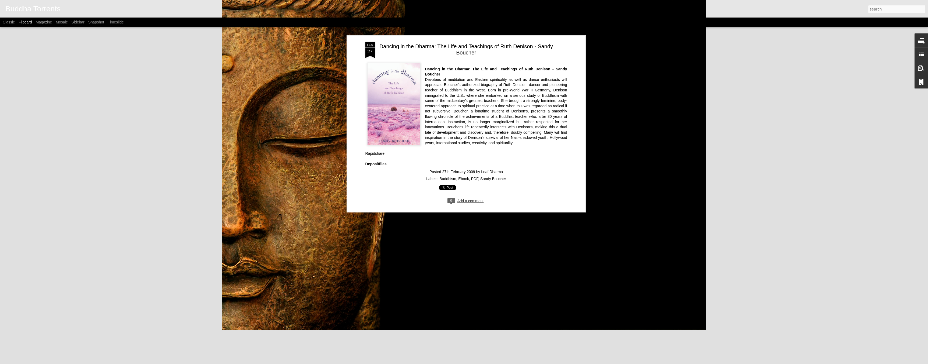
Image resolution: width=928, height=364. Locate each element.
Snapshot (96, 22)
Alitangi (470, 361)
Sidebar (78, 22)
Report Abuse (515, 361)
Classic (9, 22)
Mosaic (62, 22)
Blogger (499, 361)
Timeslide (116, 22)
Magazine (44, 22)
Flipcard (25, 22)
